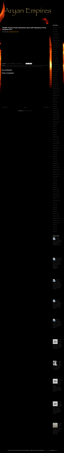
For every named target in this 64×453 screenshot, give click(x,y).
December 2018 (56, 88)
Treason (29, 66)
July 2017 (55, 126)
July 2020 (55, 49)
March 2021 (55, 31)
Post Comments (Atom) (27, 110)
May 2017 (55, 130)
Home (25, 107)
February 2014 (56, 213)
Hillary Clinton (37, 65)
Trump (33, 66)
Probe (17, 66)
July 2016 (55, 152)
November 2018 (56, 90)
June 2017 (55, 128)
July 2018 (55, 99)
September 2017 (56, 121)
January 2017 (55, 139)
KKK (41, 65)
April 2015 (55, 185)
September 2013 (56, 222)
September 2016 (56, 147)
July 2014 (55, 202)
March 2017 (55, 134)
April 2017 (55, 132)
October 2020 (55, 42)
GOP (33, 65)
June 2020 (55, 51)
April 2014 (55, 209)
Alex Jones (7, 65)
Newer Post (5, 107)
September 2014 (56, 200)
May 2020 (55, 53)
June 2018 (55, 101)
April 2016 (55, 158)
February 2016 (56, 163)
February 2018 (56, 110)
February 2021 (56, 33)
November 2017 (56, 117)
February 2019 (56, 84)
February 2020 (56, 60)
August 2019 (55, 71)
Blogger (56, 450)
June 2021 (55, 29)
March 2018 (55, 108)
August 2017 (55, 123)
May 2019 (55, 77)
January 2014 (55, 215)
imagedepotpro (47, 450)
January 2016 (55, 165)
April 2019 (55, 80)
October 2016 (55, 145)
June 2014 (55, 205)
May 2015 (55, 183)
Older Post (46, 107)
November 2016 (56, 143)
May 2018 (55, 104)
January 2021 (55, 36)
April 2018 (55, 106)
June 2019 (55, 75)
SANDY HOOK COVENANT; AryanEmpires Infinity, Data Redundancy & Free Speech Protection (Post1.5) (57, 241)
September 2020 (56, 44)
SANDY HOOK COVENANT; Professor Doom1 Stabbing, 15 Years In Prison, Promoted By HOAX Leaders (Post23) (57, 323)
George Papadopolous (27, 65)
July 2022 (55, 27)
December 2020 (56, 38)
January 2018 (55, 112)
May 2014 (55, 207)
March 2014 (55, 211)
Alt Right (11, 65)
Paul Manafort (13, 66)
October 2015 (55, 172)
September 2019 (56, 69)
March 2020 (55, 58)
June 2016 (55, 154)
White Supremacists (39, 66)
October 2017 (55, 119)
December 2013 (56, 218)
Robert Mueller (22, 66)
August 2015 (55, 176)
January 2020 (55, 62)
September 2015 (56, 174)
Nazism (8, 66)
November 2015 (56, 169)
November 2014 (56, 196)
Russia (26, 66)
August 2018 (55, 97)
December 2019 (56, 64)
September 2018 (56, 95)
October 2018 (55, 93)
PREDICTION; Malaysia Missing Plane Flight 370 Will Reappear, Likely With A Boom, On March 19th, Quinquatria (57, 428)
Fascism (21, 65)
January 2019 (55, 86)
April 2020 (55, 55)
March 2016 (55, 161)
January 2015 (55, 191)
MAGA (44, 65)
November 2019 (56, 66)
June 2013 (55, 226)
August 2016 (55, 150)
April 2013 (55, 231)
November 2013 (56, 220)
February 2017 (56, 136)
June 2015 (55, 180)
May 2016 (55, 156)
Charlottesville (16, 65)
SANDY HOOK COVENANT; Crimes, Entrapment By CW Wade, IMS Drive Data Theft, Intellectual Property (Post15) (57, 304)
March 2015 (55, 187)
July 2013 (55, 224)
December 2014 (56, 194)
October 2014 (55, 198)
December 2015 (56, 167)
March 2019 (55, 82)
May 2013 (55, 229)
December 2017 (56, 115)
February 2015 (56, 189)
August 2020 (55, 47)
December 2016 (56, 141)
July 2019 (55, 73)
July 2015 (55, 178)
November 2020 (56, 40)
